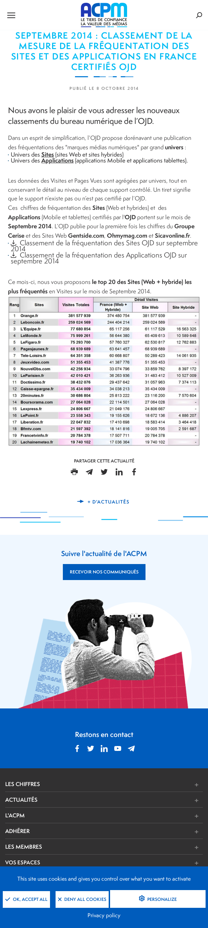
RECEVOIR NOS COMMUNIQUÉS (104, 572)
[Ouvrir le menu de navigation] (38, 15)
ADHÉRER (17, 831)
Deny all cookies (82, 899)
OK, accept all (26, 899)
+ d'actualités (109, 502)
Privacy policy (104, 915)
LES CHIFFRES (22, 784)
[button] (145, 785)
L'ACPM (15, 815)
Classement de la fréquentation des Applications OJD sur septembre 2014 (99, 257)
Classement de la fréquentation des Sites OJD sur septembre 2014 (104, 245)
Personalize (161, 899)
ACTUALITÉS (21, 799)
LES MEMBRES (23, 846)
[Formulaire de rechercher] (169, 15)
